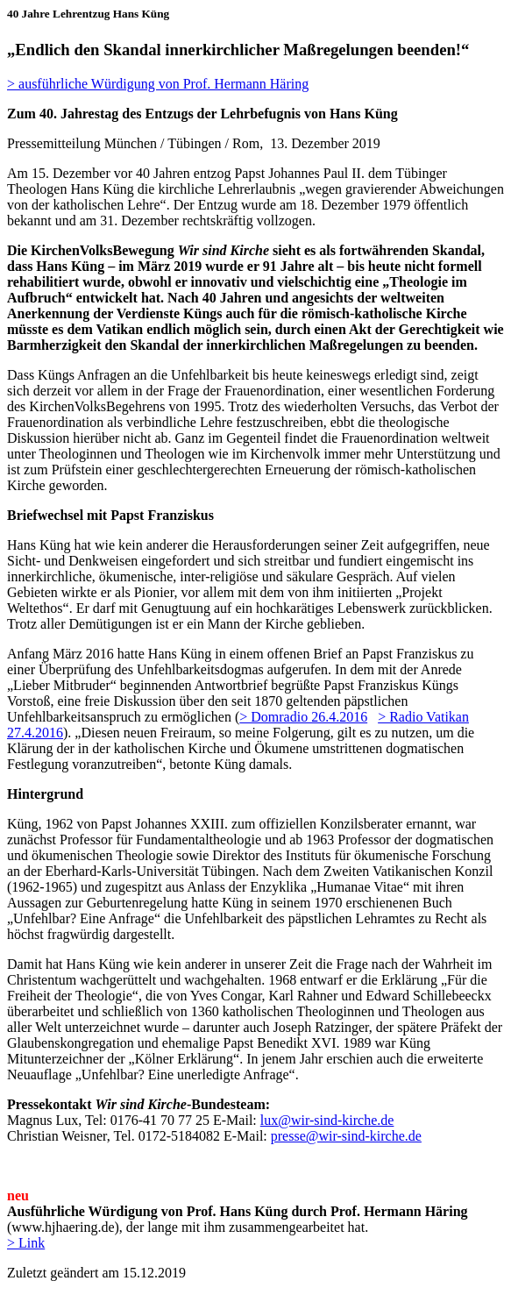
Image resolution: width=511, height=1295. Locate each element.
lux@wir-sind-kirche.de (327, 1120)
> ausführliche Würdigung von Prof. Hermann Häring (158, 83)
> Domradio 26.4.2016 (303, 716)
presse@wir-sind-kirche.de (346, 1135)
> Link (26, 1242)
